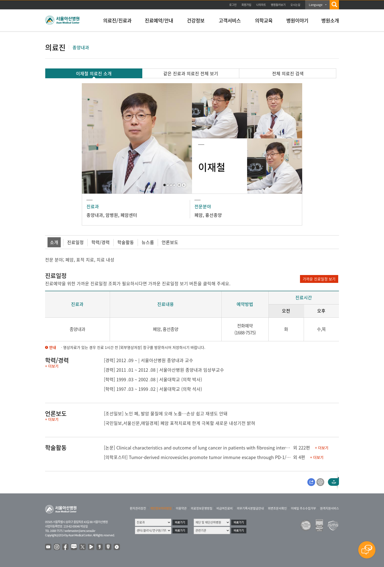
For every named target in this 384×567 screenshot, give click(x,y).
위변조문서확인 (277, 508)
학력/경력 (100, 242)
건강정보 (195, 20)
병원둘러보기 (278, 5)
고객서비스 (230, 20)
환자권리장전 (138, 508)
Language (316, 4)
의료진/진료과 (117, 20)
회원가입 (246, 5)
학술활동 (125, 242)
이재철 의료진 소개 (94, 73)
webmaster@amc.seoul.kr (79, 530)
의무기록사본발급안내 (250, 508)
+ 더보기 (52, 366)
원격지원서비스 (329, 508)
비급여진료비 (224, 508)
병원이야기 (297, 20)
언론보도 (170, 242)
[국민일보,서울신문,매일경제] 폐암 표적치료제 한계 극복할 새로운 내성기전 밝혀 (179, 423)
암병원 (112, 215)
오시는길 (295, 5)
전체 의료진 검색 (288, 73)
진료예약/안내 (159, 20)
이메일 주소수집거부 (303, 508)
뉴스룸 (148, 242)
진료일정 (75, 242)
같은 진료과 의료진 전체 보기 (190, 73)
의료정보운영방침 (201, 508)
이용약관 (181, 508)
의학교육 (264, 20)
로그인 (233, 5)
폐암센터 (128, 215)
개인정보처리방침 (161, 508)
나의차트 (261, 5)
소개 (54, 242)
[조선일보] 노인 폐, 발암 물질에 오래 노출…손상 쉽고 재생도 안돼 (166, 413)
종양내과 (94, 215)
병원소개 (330, 20)
